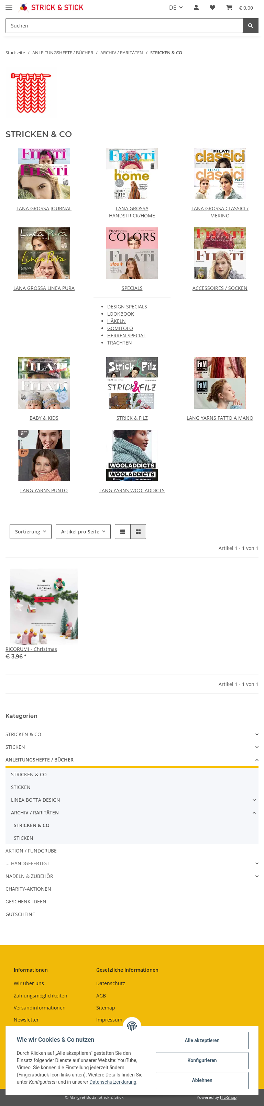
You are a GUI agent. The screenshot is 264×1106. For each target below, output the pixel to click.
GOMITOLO (120, 328)
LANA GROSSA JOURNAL (44, 208)
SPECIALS (132, 288)
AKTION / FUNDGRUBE (31, 850)
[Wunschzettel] (212, 7)
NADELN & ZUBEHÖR (29, 876)
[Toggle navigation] (9, 4)
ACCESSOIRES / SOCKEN (220, 288)
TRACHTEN (119, 342)
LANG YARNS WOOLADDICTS (132, 490)
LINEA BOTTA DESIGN (35, 800)
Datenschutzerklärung (112, 1082)
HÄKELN (116, 321)
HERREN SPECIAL (126, 335)
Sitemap (105, 1007)
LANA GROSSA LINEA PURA (44, 288)
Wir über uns (29, 983)
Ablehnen (202, 1080)
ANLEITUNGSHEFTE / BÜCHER (40, 759)
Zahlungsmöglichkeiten (40, 995)
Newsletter (26, 1019)
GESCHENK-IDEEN (26, 901)
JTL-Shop (228, 1097)
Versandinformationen (40, 1007)
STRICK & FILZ (132, 418)
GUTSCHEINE (20, 914)
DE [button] (172, 7)
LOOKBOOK (120, 314)
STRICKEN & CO (23, 734)
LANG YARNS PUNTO (44, 490)
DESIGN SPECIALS (127, 306)
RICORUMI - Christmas (31, 649)
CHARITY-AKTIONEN (28, 888)
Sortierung (27, 531)
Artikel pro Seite (80, 531)
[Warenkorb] (239, 7)
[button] (196, 7)
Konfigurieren (202, 1060)
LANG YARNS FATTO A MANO (220, 418)
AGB (101, 995)
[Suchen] (124, 25)
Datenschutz (110, 983)
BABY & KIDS (44, 418)
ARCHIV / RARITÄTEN (35, 812)
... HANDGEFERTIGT (28, 863)
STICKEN (15, 747)
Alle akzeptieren (202, 1040)
